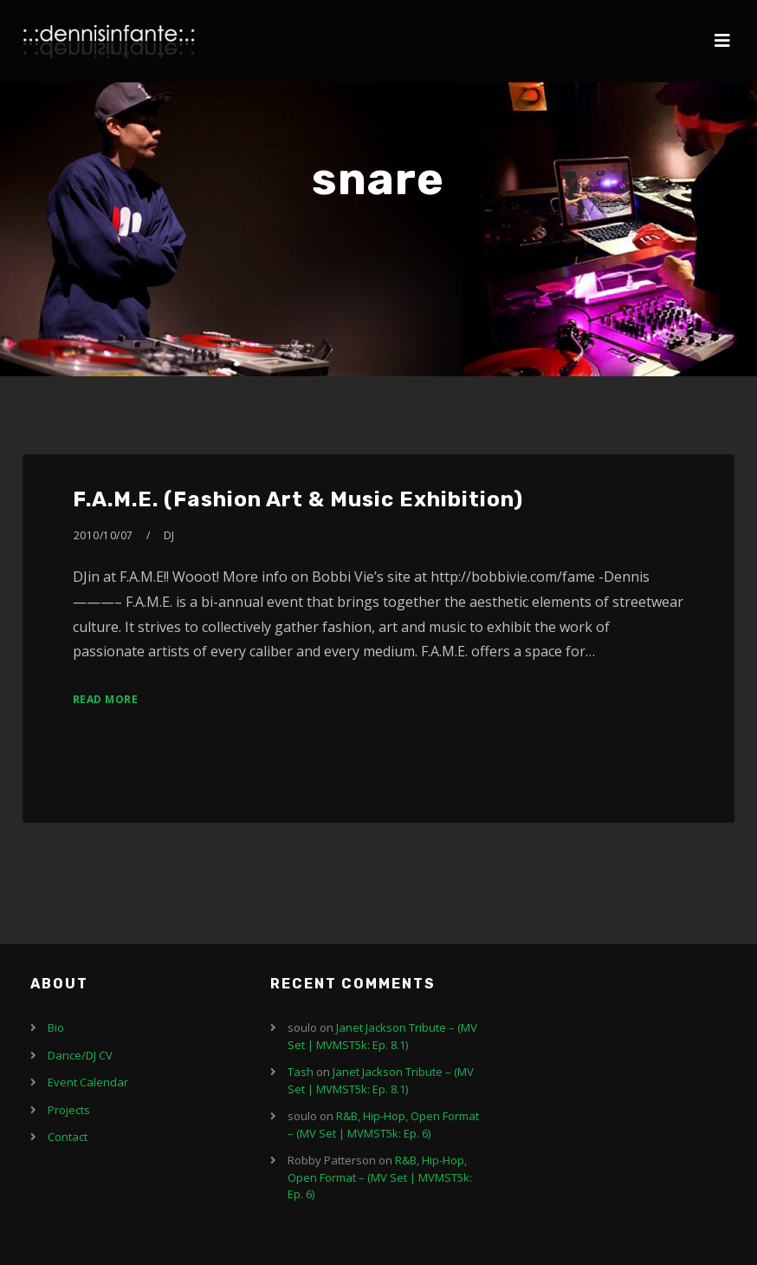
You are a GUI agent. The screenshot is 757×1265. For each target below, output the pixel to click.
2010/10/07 (103, 535)
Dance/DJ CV (80, 1055)
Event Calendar (88, 1082)
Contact (67, 1136)
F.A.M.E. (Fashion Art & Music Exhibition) (298, 499)
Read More (106, 699)
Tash (301, 1071)
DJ (169, 535)
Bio (56, 1027)
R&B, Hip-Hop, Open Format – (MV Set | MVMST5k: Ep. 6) (383, 1124)
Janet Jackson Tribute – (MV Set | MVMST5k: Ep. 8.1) (382, 1036)
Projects (69, 1110)
